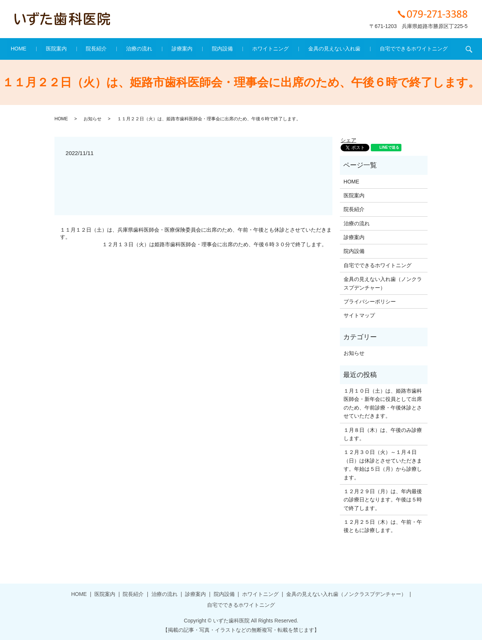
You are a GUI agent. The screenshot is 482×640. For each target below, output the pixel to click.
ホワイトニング (256, 49)
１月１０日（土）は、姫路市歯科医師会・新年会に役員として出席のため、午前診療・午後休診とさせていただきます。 (383, 403)
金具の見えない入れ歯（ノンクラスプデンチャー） (383, 283)
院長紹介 (110, 49)
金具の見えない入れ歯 (314, 49)
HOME (46, 49)
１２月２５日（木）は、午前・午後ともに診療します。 (383, 526)
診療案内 (182, 49)
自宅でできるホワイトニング (386, 49)
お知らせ (92, 118)
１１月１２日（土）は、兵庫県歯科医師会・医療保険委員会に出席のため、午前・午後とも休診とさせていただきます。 (196, 233)
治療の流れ (146, 49)
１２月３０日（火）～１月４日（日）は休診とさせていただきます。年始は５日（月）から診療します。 (383, 464)
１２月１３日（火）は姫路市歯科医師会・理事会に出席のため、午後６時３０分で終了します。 (214, 244)
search (438, 49)
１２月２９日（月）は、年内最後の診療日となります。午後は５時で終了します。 (383, 499)
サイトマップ (359, 315)
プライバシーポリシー (370, 301)
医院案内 (76, 49)
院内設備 (215, 49)
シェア (348, 140)
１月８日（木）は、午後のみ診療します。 (383, 434)
